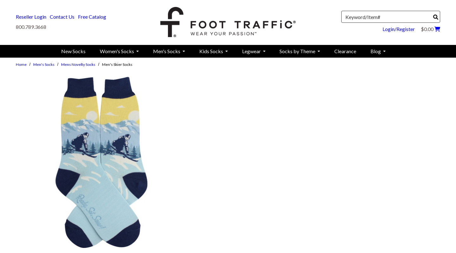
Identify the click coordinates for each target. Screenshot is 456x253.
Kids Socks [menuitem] (211, 51)
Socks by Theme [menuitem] (297, 51)
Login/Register (398, 29)
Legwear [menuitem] (252, 51)
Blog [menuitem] (376, 51)
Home (21, 64)
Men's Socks (44, 64)
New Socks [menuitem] (73, 51)
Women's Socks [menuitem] (117, 51)
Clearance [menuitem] (345, 51)
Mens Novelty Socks (78, 64)
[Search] (435, 17)
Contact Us (62, 17)
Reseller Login (31, 17)
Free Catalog (92, 17)
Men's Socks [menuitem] (167, 51)
